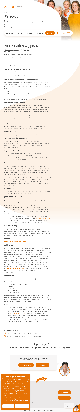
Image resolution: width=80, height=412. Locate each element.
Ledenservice (64, 398)
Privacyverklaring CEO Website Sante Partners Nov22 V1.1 (22, 333)
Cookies (39, 410)
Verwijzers (30, 33)
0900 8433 (26, 365)
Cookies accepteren (22, 406)
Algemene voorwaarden (49, 410)
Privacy (33, 410)
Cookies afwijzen (8, 406)
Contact (50, 33)
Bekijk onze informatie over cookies (15, 242)
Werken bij (20, 33)
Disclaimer (27, 410)
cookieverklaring (22, 400)
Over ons (40, 33)
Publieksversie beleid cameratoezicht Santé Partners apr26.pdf (24, 336)
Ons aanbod (10, 33)
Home (5, 12)
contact (42, 365)
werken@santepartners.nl (15, 268)
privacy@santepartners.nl (42, 218)
